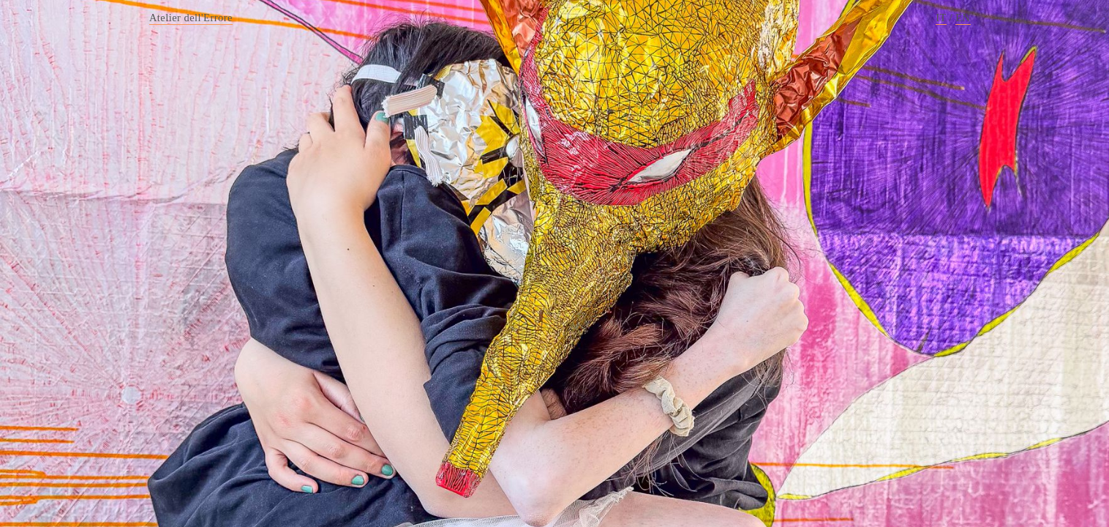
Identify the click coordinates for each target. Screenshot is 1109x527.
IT (941, 17)
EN (962, 17)
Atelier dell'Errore (191, 17)
